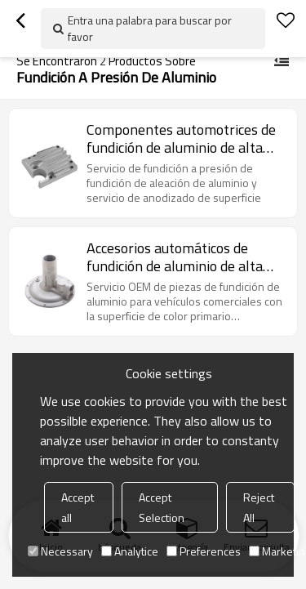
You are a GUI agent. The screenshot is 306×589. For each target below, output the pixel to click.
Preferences (203, 551)
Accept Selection (161, 507)
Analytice (129, 551)
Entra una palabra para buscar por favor (150, 28)
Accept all (77, 507)
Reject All (258, 507)
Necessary (60, 551)
